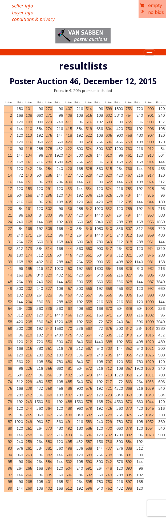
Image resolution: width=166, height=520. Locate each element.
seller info (22, 5)
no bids (152, 12)
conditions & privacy (33, 19)
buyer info (22, 12)
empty (151, 5)
